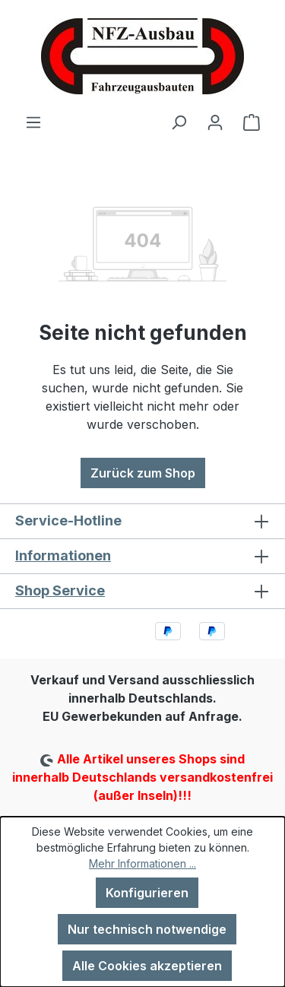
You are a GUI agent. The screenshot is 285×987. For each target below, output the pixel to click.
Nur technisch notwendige (147, 929)
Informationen (63, 555)
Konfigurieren (147, 892)
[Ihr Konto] (215, 121)
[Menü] (33, 121)
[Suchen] (178, 121)
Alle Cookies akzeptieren (147, 965)
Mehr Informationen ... (142, 863)
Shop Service (60, 590)
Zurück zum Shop (142, 473)
